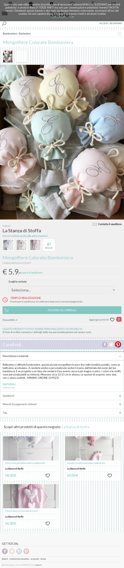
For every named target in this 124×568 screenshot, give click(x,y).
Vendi (43, 559)
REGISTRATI (116, 23)
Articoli (48, 244)
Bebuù (5, 559)
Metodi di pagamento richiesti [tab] (62, 404)
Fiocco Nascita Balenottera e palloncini (25, 463)
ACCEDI (103, 23)
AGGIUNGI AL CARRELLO (62, 310)
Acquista (35, 559)
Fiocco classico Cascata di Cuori (21, 510)
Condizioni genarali (19, 559)
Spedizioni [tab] (62, 395)
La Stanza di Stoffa (75, 427)
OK (72, 16)
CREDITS (38, 565)
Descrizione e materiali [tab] (62, 356)
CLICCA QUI (59, 16)
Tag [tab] (62, 412)
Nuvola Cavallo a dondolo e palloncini (86, 463)
